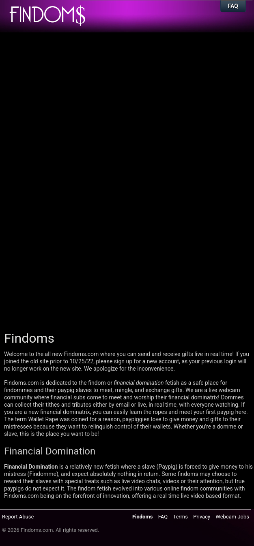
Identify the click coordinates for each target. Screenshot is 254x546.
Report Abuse (18, 517)
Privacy (201, 517)
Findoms (142, 517)
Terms (180, 517)
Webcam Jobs (232, 517)
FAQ (233, 6)
